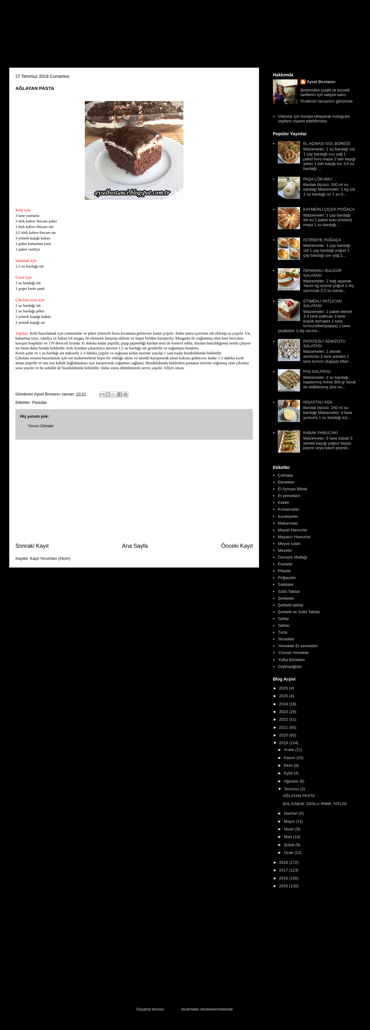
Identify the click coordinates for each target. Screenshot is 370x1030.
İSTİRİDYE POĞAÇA (322, 240)
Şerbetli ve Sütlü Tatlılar (299, 612)
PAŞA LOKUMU (317, 179)
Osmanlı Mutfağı (292, 557)
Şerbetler (286, 598)
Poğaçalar (287, 577)
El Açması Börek (292, 489)
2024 (284, 704)
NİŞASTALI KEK (317, 402)
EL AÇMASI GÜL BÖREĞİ (326, 143)
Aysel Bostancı (321, 81)
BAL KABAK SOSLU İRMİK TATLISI (315, 803)
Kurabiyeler (288, 516)
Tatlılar (284, 625)
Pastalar (39, 402)
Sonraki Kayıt (32, 546)
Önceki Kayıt (237, 546)
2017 (284, 870)
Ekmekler (286, 482)
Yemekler (286, 639)
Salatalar (286, 584)
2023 (284, 711)
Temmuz (292, 789)
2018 (284, 862)
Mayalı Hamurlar (292, 530)
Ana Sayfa (135, 546)
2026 (284, 688)
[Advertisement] (134, 491)
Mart (288, 836)
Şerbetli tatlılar (290, 605)
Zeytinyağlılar (290, 666)
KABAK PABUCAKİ (320, 432)
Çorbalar (285, 475)
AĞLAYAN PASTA (299, 795)
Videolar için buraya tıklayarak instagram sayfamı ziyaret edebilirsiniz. (314, 119)
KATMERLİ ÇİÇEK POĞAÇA (329, 209)
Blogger (173, 1009)
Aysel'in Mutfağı (77, 36)
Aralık (289, 749)
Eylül (289, 773)
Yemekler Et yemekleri (298, 646)
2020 (284, 735)
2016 (284, 878)
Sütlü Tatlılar (289, 591)
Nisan (289, 829)
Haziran (291, 813)
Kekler (283, 502)
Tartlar (283, 618)
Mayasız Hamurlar (294, 536)
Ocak (289, 852)
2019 (284, 743)
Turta (282, 632)
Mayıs (290, 821)
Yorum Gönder (41, 426)
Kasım (290, 757)
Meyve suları (289, 543)
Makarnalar (288, 523)
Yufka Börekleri (291, 659)
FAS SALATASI (316, 371)
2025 (284, 696)
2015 (284, 886)
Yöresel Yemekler (293, 652)
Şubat (290, 844)
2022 (284, 719)
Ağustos (292, 781)
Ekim (289, 765)
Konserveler (288, 509)
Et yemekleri (289, 495)
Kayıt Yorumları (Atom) (50, 558)
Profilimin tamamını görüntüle (327, 101)
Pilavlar (284, 570)
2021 (284, 727)
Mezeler (285, 550)
